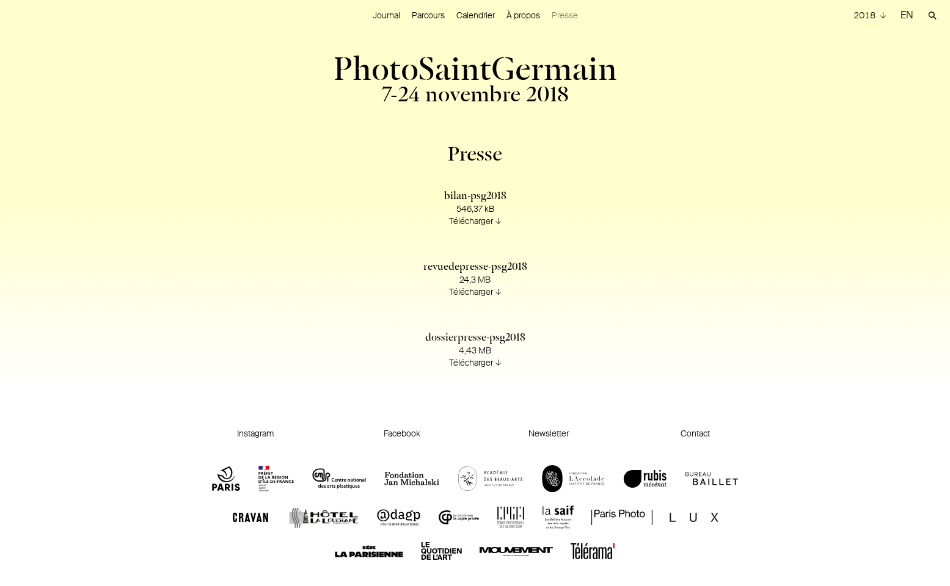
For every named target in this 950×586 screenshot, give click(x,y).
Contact (695, 433)
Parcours (428, 15)
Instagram (255, 433)
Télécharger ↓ (475, 220)
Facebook (402, 433)
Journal (386, 15)
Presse (565, 15)
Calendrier (475, 15)
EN (907, 15)
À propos (523, 15)
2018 (865, 15)
